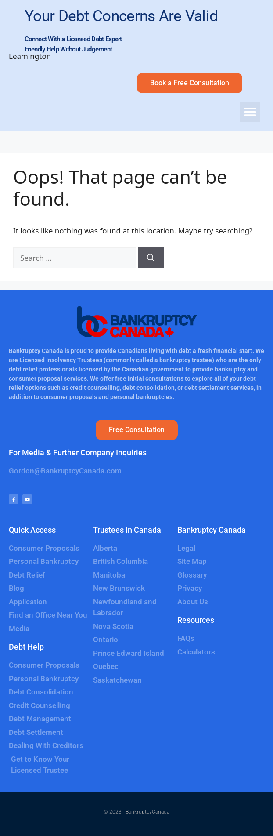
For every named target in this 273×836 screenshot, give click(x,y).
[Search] (151, 258)
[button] (250, 112)
